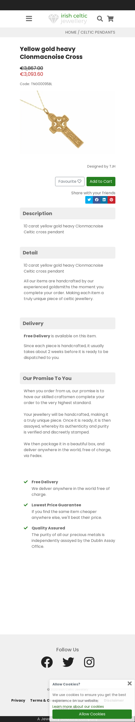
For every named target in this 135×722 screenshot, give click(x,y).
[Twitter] (68, 664)
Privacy (18, 700)
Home (71, 32)
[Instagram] (89, 664)
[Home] (68, 18)
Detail (30, 252)
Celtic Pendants (98, 32)
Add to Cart (101, 181)
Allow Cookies (92, 714)
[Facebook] (47, 664)
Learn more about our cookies (78, 706)
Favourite (69, 181)
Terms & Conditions (48, 700)
